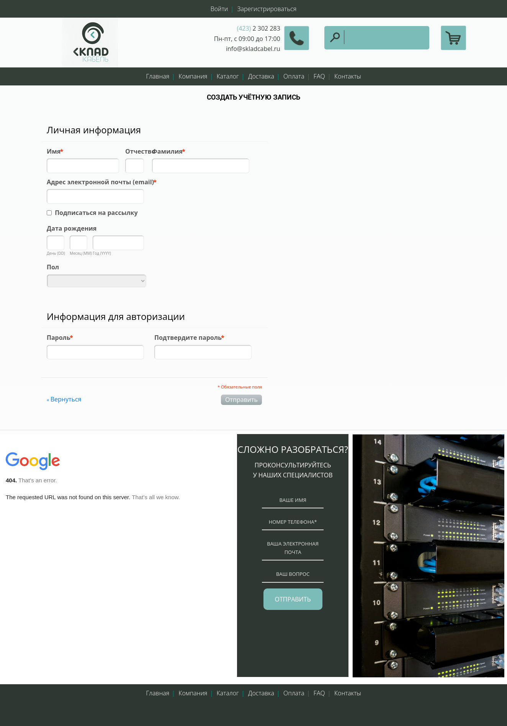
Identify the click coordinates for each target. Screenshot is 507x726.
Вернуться (64, 399)
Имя (54, 151)
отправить (293, 599)
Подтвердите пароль (188, 338)
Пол (53, 267)
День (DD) (56, 253)
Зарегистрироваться (267, 9)
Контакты (347, 76)
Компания (192, 76)
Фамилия (167, 151)
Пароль (58, 338)
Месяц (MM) (81, 253)
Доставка (261, 76)
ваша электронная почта (293, 547)
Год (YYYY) (102, 253)
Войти (219, 9)
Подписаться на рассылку (96, 212)
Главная (157, 76)
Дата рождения (71, 228)
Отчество (140, 151)
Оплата (293, 76)
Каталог (228, 76)
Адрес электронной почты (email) (100, 182)
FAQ (319, 76)
